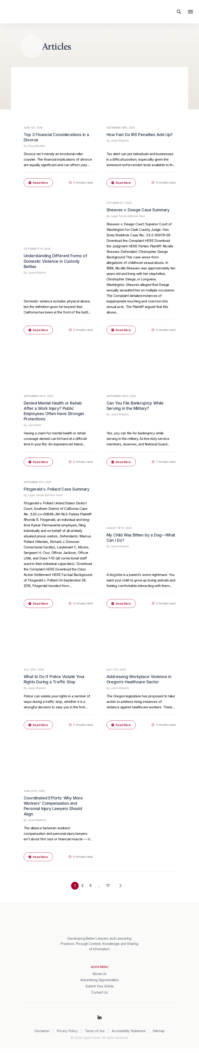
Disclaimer (41, 1035)
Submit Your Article (99, 990)
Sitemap (159, 1035)
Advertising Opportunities (99, 984)
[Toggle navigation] (190, 12)
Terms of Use (94, 1035)
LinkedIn (99, 1022)
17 (107, 890)
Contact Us (99, 997)
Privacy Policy (67, 1035)
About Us (99, 978)
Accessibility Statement (129, 1035)
